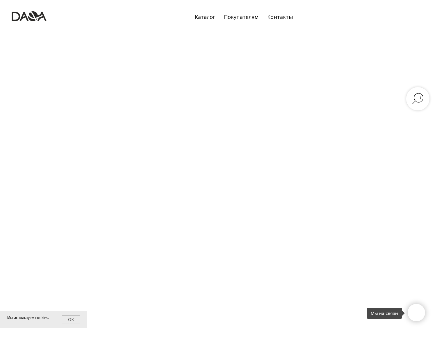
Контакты (280, 16)
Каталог (205, 16)
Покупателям (241, 16)
